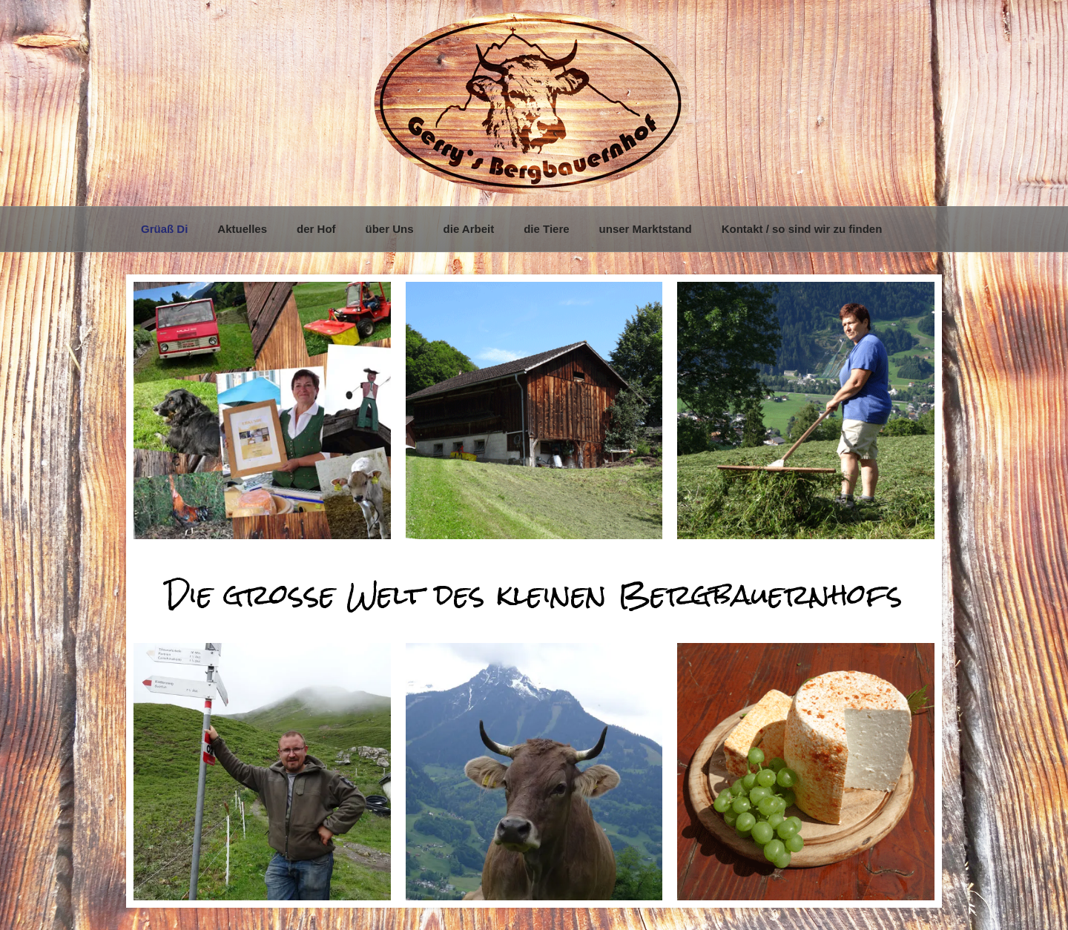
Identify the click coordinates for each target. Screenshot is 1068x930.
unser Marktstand (645, 228)
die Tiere (546, 228)
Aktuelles (242, 228)
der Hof (316, 228)
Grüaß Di (164, 228)
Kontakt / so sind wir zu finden (802, 228)
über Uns (390, 228)
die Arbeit (469, 228)
